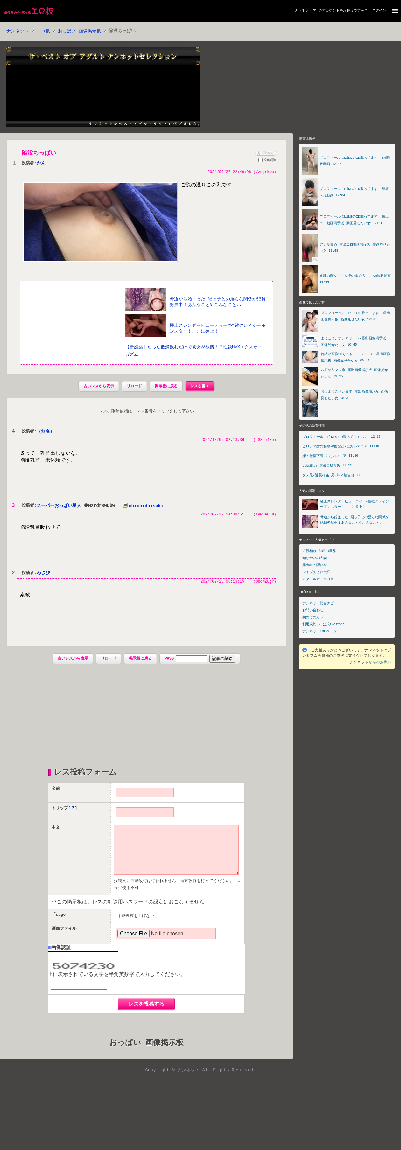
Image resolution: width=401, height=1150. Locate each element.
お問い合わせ (312, 611)
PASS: (186, 660)
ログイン (379, 10)
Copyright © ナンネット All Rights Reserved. (200, 1082)
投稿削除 (267, 161)
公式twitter (333, 625)
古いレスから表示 (98, 386)
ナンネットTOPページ (319, 632)
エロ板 (43, 31)
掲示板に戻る (166, 386)
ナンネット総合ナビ (318, 604)
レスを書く (199, 386)
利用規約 (309, 625)
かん (41, 164)
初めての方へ (312, 618)
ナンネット (17, 31)
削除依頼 (265, 153)
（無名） (45, 432)
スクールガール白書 (318, 580)
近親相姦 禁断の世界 (319, 552)
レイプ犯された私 (316, 573)
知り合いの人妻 (314, 559)
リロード (134, 386)
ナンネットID (305, 10)
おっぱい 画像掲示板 (79, 31)
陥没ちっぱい (39, 153)
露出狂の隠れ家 (314, 566)
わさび (43, 574)
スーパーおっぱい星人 (59, 507)
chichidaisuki (143, 507)
